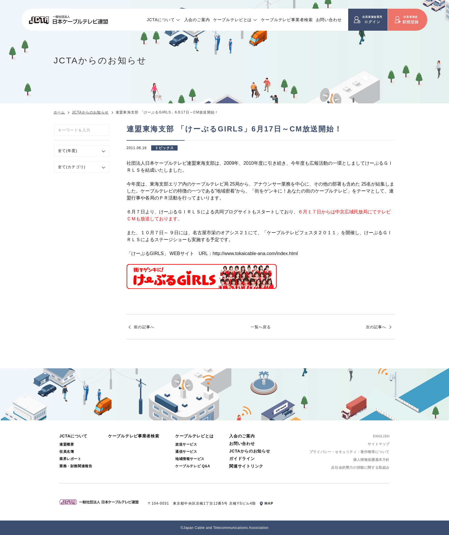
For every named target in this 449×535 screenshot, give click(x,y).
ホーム (59, 112)
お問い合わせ (329, 19)
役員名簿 (66, 452)
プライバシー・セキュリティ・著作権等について (349, 452)
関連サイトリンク (246, 466)
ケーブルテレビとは (232, 19)
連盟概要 (66, 444)
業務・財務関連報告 (75, 466)
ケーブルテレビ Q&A (192, 466)
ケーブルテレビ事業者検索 (287, 19)
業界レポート (70, 459)
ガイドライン (242, 458)
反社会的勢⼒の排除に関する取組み (360, 468)
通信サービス (186, 452)
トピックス (164, 148)
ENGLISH (381, 436)
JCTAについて (161, 19)
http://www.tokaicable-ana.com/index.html (255, 253)
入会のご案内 (197, 19)
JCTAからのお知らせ (90, 112)
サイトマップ (379, 444)
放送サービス (186, 444)
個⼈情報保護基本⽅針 (371, 460)
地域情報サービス (190, 459)
